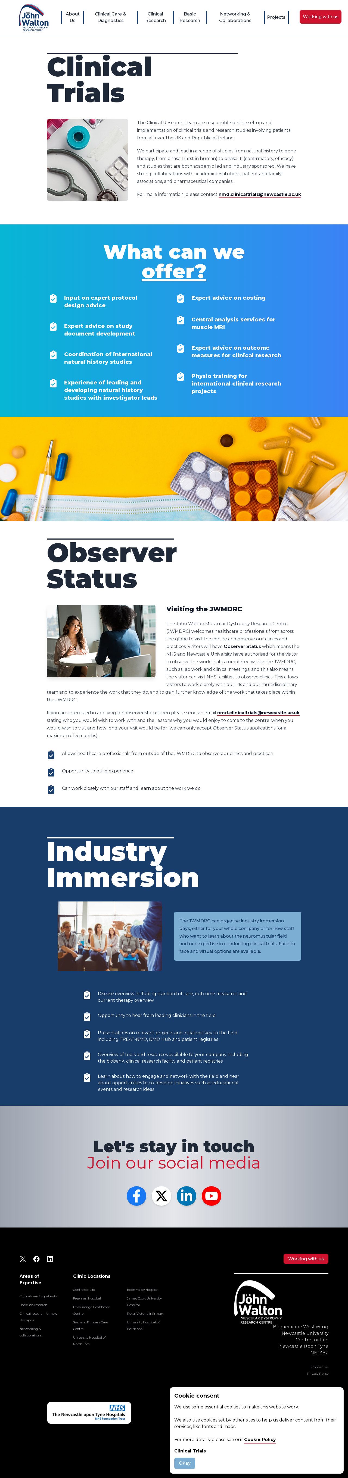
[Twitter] (161, 1196)
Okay (185, 1463)
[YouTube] (211, 1196)
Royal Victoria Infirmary (145, 1313)
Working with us (306, 1258)
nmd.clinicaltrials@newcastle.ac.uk (260, 194)
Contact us (320, 1367)
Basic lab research (33, 1305)
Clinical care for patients (38, 1296)
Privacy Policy (317, 1373)
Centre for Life (84, 1290)
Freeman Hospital (87, 1298)
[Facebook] (136, 1196)
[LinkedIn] (186, 1196)
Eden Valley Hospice (142, 1290)
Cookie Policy (260, 1439)
